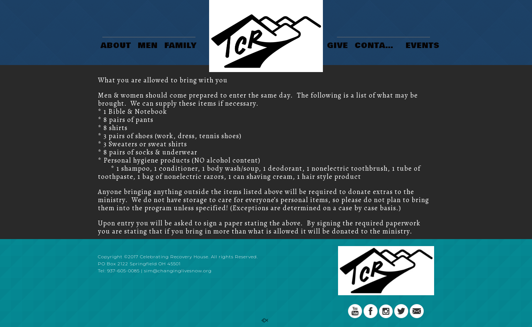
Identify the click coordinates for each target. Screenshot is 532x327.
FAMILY (180, 46)
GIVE (337, 46)
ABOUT (115, 46)
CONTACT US (378, 46)
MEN (148, 46)
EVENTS (423, 46)
